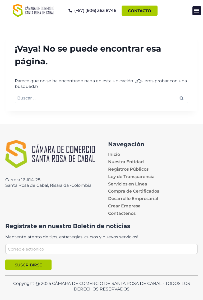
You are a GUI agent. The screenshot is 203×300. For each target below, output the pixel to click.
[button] (196, 10)
